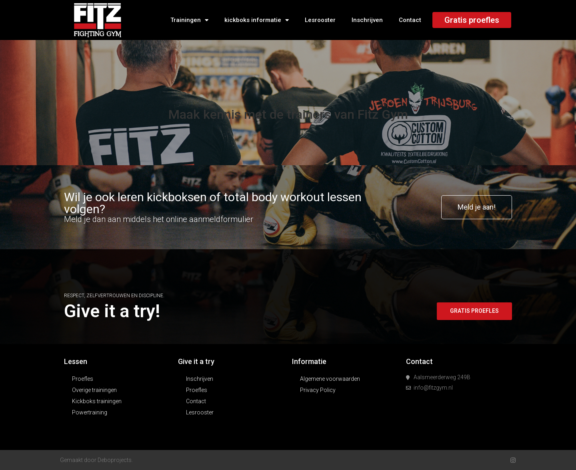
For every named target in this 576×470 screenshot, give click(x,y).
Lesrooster (320, 20)
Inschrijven (367, 20)
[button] (476, 207)
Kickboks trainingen (97, 401)
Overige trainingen (94, 390)
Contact (410, 20)
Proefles (82, 379)
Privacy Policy (318, 390)
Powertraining (89, 412)
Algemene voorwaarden (330, 379)
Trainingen (189, 20)
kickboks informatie (256, 20)
